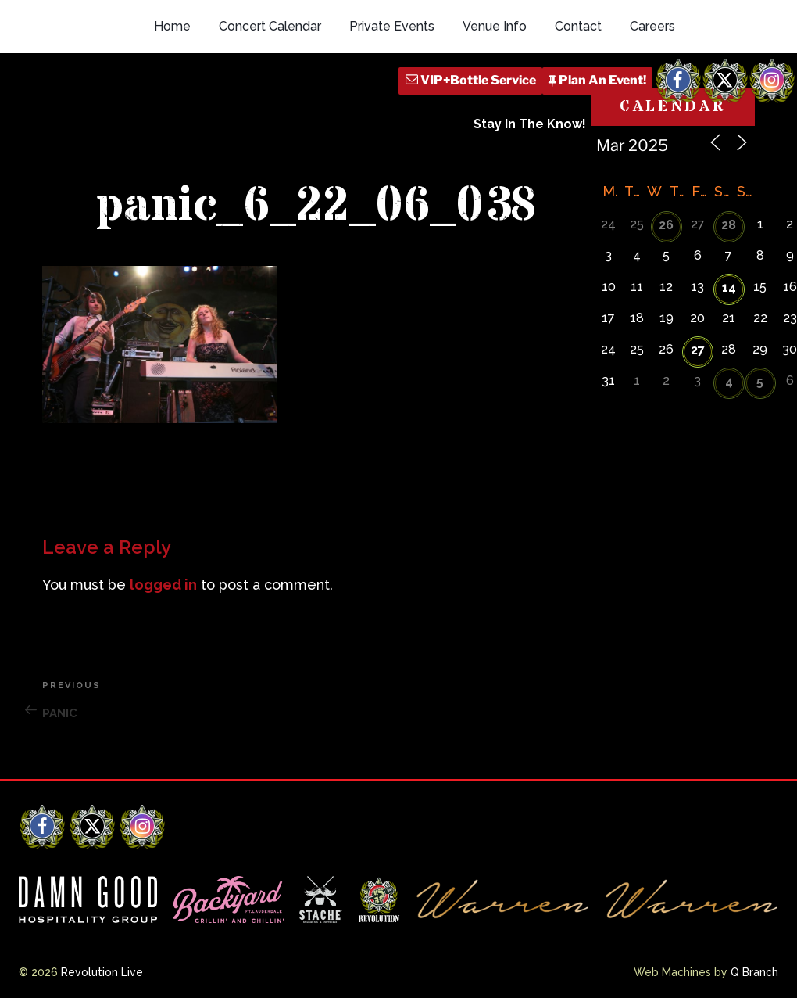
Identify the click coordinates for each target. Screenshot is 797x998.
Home (172, 26)
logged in (163, 584)
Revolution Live (102, 972)
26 (666, 224)
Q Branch (754, 972)
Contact (578, 26)
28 (728, 224)
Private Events (391, 26)
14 (729, 287)
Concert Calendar (270, 26)
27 (698, 350)
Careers (652, 26)
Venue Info (495, 26)
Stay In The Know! (530, 124)
